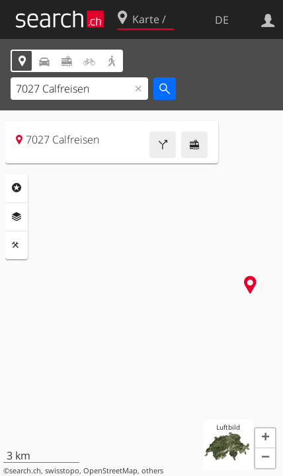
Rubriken (16, 188)
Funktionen (16, 245)
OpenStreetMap (110, 470)
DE (222, 20)
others (152, 470)
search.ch (25, 470)
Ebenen (16, 217)
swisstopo (62, 470)
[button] (265, 438)
